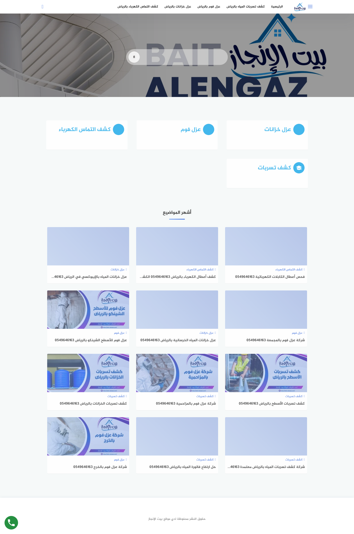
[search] (134, 64)
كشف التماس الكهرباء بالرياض (137, 6)
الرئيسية (277, 6)
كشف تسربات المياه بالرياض (245, 6)
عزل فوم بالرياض (208, 6)
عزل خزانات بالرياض (177, 6)
